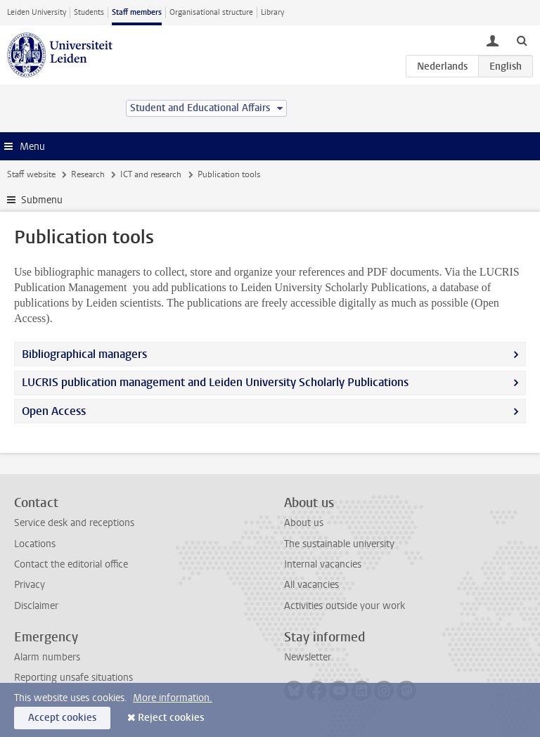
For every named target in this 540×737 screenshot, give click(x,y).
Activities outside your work (344, 606)
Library (272, 12)
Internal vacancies (322, 564)
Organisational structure (211, 12)
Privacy (29, 584)
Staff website (31, 174)
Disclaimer (36, 606)
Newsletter (307, 657)
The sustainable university (339, 544)
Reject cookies (171, 717)
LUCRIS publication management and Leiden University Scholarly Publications (215, 382)
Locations (35, 544)
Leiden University (36, 12)
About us (303, 523)
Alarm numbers (47, 657)
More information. (172, 698)
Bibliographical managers (84, 354)
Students (89, 12)
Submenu (42, 200)
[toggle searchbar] (521, 40)
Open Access (54, 411)
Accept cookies (62, 717)
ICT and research (150, 174)
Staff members (137, 12)
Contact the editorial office (71, 564)
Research (88, 174)
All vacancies (311, 584)
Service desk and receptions (74, 523)
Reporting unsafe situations (73, 677)
